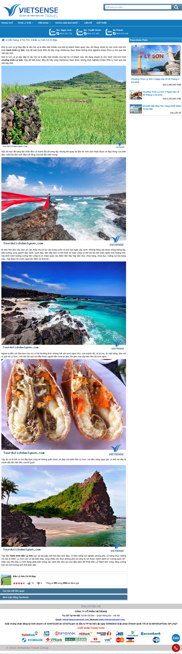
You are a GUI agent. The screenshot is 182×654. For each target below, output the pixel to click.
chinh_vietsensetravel (85, 33)
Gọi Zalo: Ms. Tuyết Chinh (79, 32)
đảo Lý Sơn (80, 459)
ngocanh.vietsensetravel (57, 33)
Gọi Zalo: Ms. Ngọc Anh (52, 32)
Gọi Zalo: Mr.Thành (109, 32)
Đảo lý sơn (6, 57)
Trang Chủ (38, 10)
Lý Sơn (19, 60)
